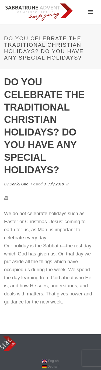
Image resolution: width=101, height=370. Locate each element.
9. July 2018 (54, 184)
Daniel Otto (18, 184)
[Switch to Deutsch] (50, 366)
